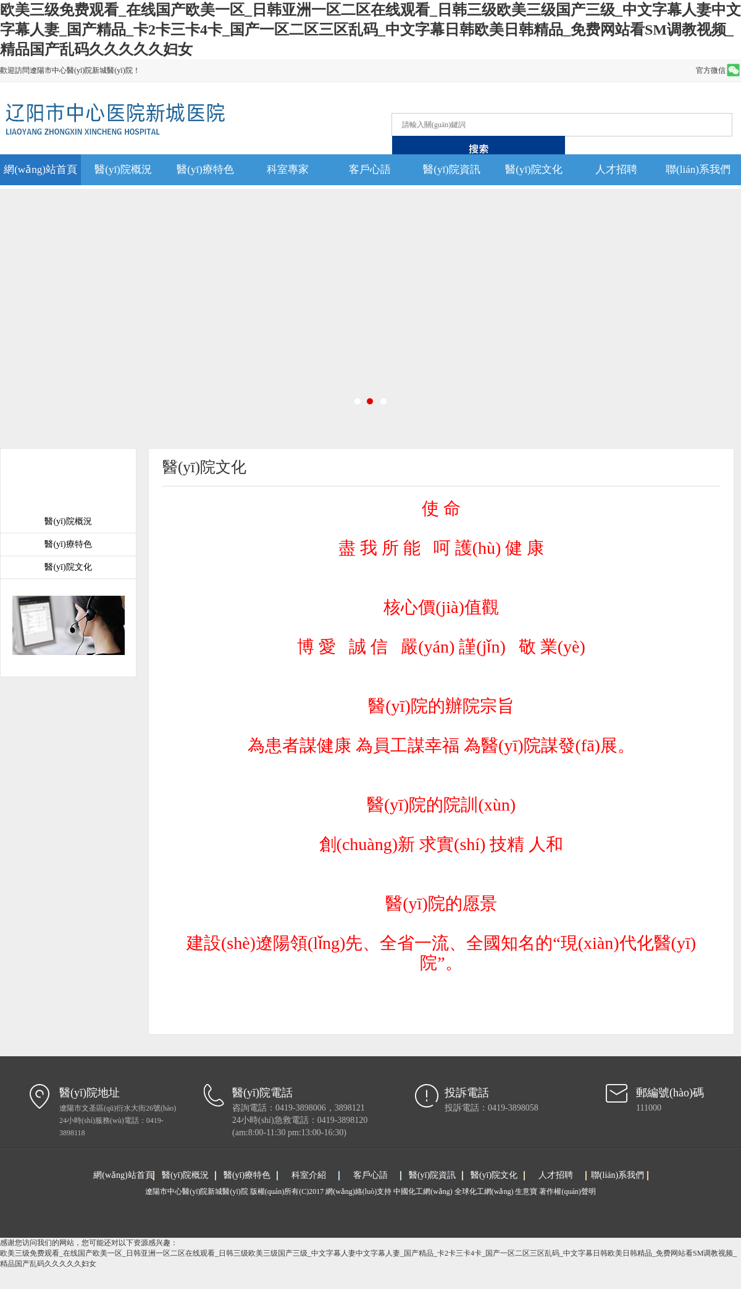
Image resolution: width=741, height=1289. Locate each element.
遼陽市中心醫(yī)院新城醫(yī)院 (197, 1191)
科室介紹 (308, 1175)
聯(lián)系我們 (698, 169)
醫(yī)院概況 (123, 169)
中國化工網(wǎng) (423, 1191)
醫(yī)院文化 (534, 169)
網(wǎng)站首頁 (40, 169)
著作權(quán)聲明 (567, 1191)
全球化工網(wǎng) (484, 1191)
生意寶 (526, 1191)
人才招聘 (616, 169)
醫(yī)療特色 (205, 169)
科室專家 (288, 169)
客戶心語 (370, 169)
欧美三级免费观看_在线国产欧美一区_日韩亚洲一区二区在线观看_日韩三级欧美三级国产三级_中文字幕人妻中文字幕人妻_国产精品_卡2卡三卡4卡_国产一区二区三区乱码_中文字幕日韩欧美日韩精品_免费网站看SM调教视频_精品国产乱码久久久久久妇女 (370, 29)
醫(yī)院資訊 (451, 169)
